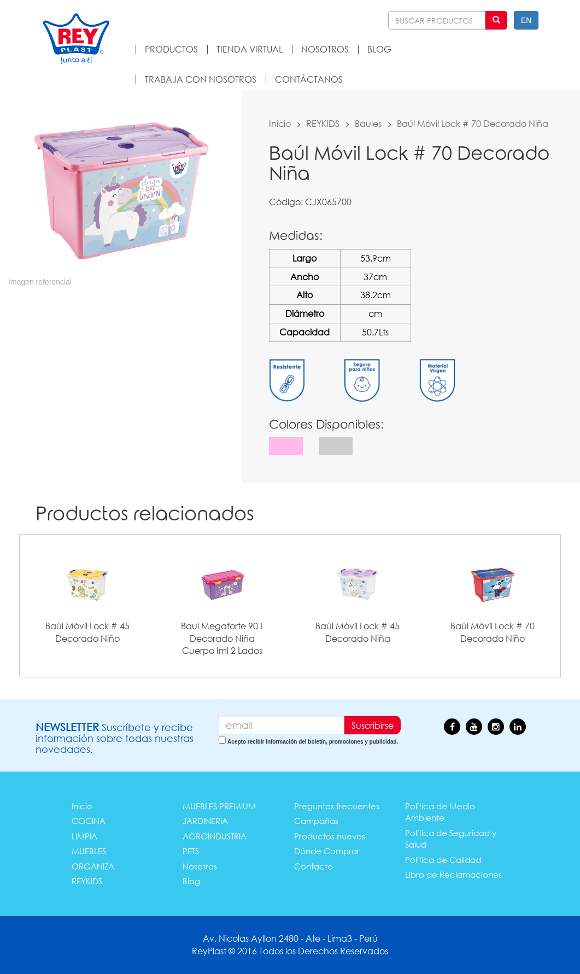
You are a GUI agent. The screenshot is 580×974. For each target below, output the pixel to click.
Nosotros (200, 866)
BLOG (379, 49)
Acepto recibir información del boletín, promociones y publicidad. (312, 742)
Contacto (313, 866)
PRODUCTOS (171, 49)
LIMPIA (84, 836)
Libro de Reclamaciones (453, 874)
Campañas (316, 820)
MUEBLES (89, 850)
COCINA (89, 820)
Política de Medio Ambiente (440, 812)
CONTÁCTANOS (309, 79)
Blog (191, 881)
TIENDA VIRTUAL (249, 49)
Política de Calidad (443, 859)
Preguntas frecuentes (336, 806)
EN (526, 20)
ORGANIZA (93, 866)
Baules (368, 123)
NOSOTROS (325, 49)
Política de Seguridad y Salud (450, 838)
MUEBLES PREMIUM (219, 806)
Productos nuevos (329, 836)
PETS (191, 850)
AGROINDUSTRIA (215, 836)
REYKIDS (322, 123)
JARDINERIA (205, 820)
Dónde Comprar (327, 850)
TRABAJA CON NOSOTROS (200, 79)
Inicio (280, 123)
